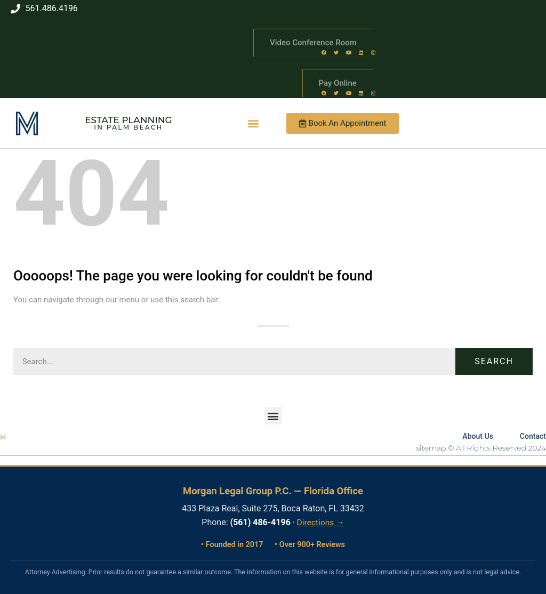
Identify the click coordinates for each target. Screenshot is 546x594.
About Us (477, 436)
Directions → (320, 522)
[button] (253, 123)
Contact (533, 436)
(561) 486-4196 (260, 522)
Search (494, 361)
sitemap (431, 448)
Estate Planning (128, 120)
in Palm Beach (128, 127)
